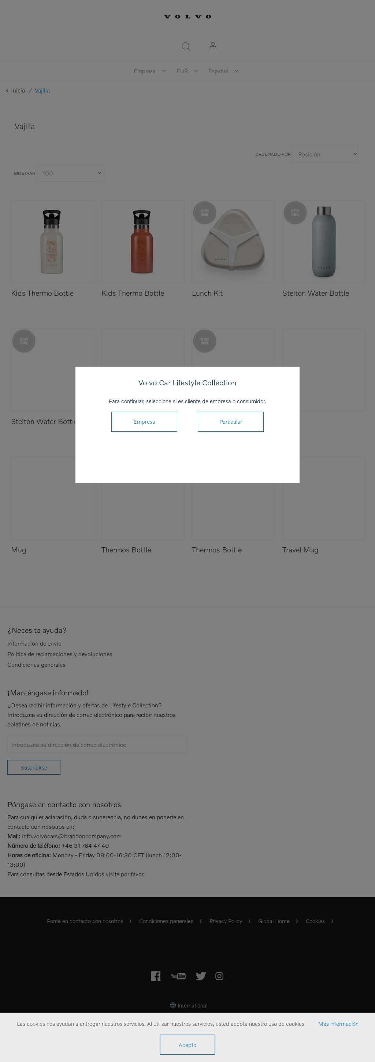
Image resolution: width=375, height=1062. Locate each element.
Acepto (187, 1045)
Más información (338, 1023)
